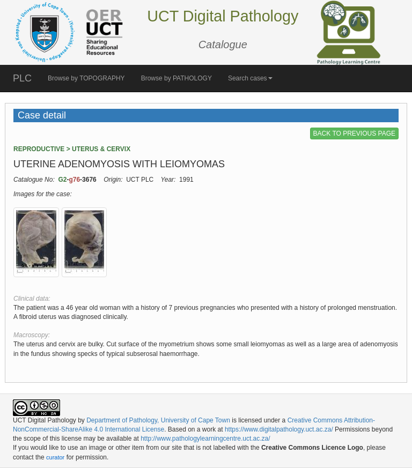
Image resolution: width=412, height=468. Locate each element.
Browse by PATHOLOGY (176, 78)
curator (55, 457)
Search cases (250, 78)
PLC (22, 78)
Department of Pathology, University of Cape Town (158, 420)
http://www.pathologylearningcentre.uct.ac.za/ (205, 438)
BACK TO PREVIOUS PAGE (354, 133)
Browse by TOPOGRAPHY (86, 78)
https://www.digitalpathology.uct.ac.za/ (279, 429)
